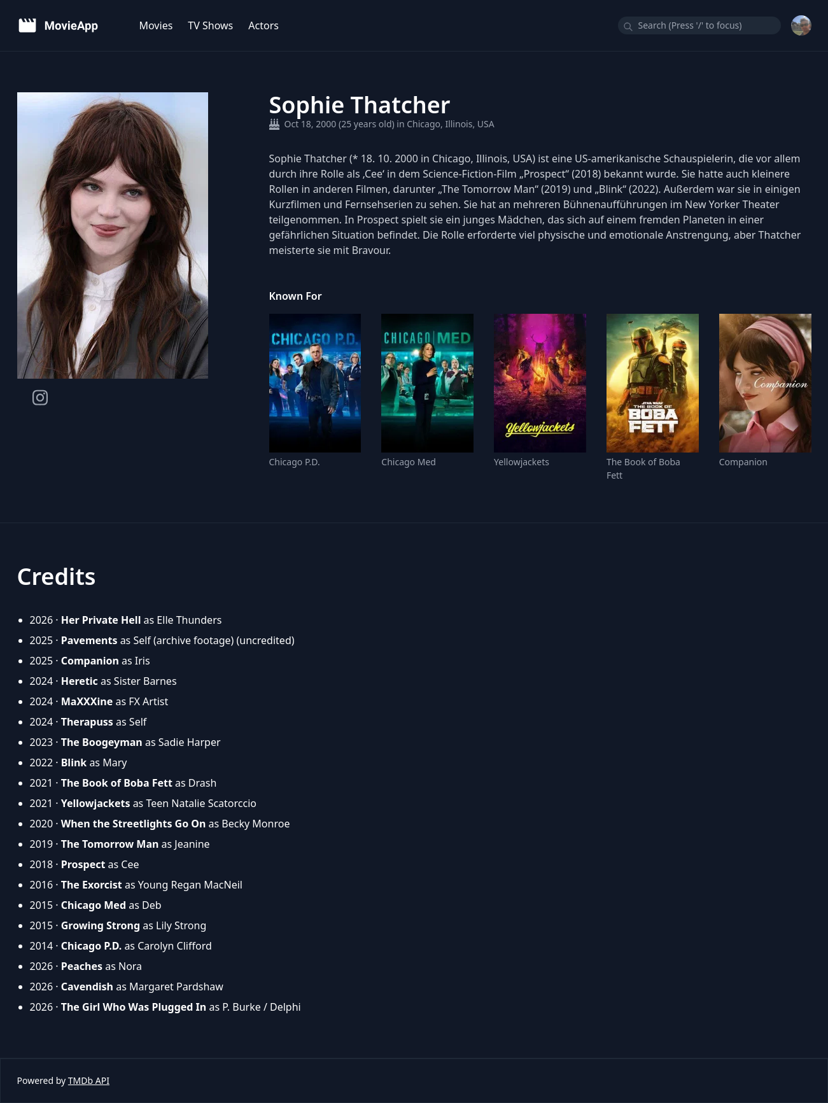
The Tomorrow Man (110, 844)
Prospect (83, 864)
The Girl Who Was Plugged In (134, 1007)
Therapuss (87, 722)
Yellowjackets (521, 462)
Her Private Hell (101, 620)
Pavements (89, 640)
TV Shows (210, 25)
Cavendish (87, 987)
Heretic (79, 681)
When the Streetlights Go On (133, 824)
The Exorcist (91, 885)
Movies (156, 25)
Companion (743, 462)
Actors (263, 25)
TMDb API (88, 1080)
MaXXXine (87, 701)
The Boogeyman (102, 742)
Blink (74, 762)
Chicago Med (408, 462)
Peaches (81, 966)
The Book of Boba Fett (643, 468)
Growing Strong (100, 925)
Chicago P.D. (294, 462)
